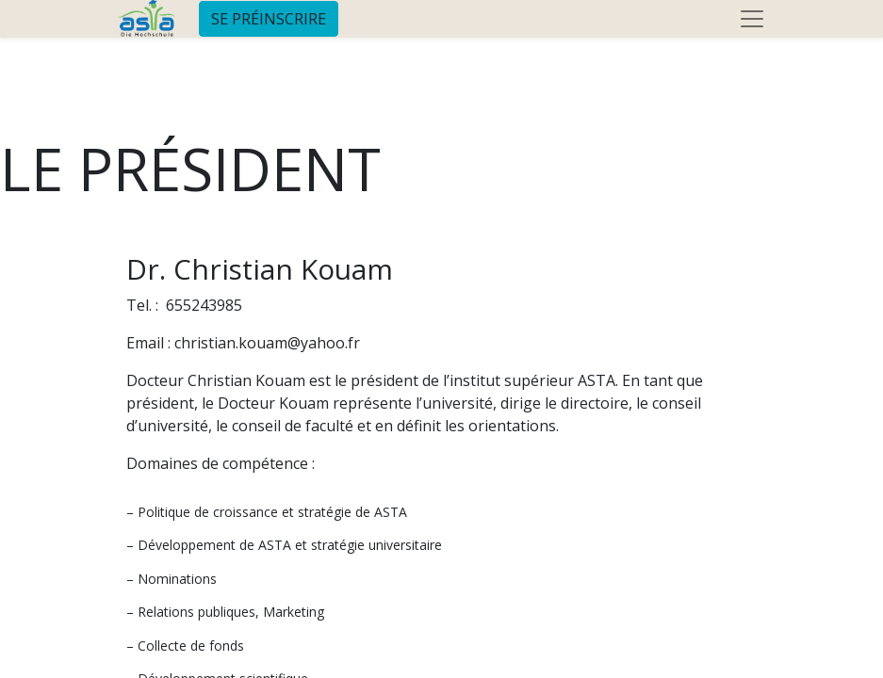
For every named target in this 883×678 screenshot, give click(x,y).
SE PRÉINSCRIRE (268, 18)
